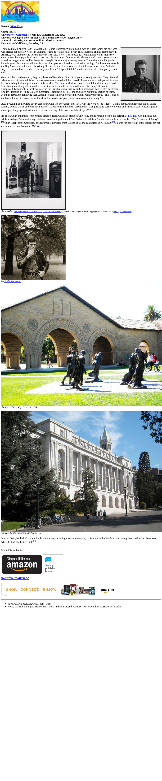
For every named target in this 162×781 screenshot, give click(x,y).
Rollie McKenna (12, 281)
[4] (86, 118)
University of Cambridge (15, 34)
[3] (92, 109)
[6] (113, 122)
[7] (38, 125)
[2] (89, 109)
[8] (34, 541)
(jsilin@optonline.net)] (122, 211)
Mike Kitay (16, 26)
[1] (102, 97)
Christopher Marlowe (66, 83)
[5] (2, 122)
